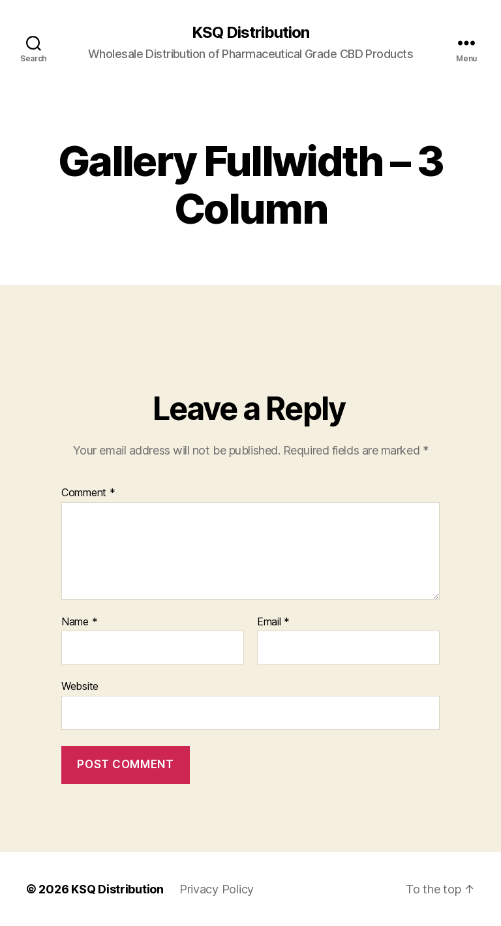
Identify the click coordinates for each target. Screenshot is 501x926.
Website (80, 686)
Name (79, 622)
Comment (88, 493)
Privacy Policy (216, 889)
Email (273, 622)
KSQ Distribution (250, 32)
